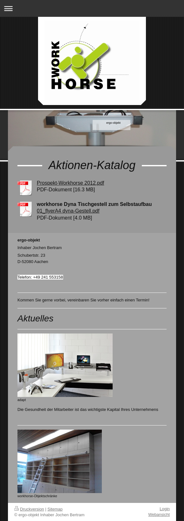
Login (165, 508)
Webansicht (159, 514)
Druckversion (29, 509)
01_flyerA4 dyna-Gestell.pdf (68, 211)
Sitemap (55, 509)
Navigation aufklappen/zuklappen (92, 8)
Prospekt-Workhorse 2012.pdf (70, 183)
